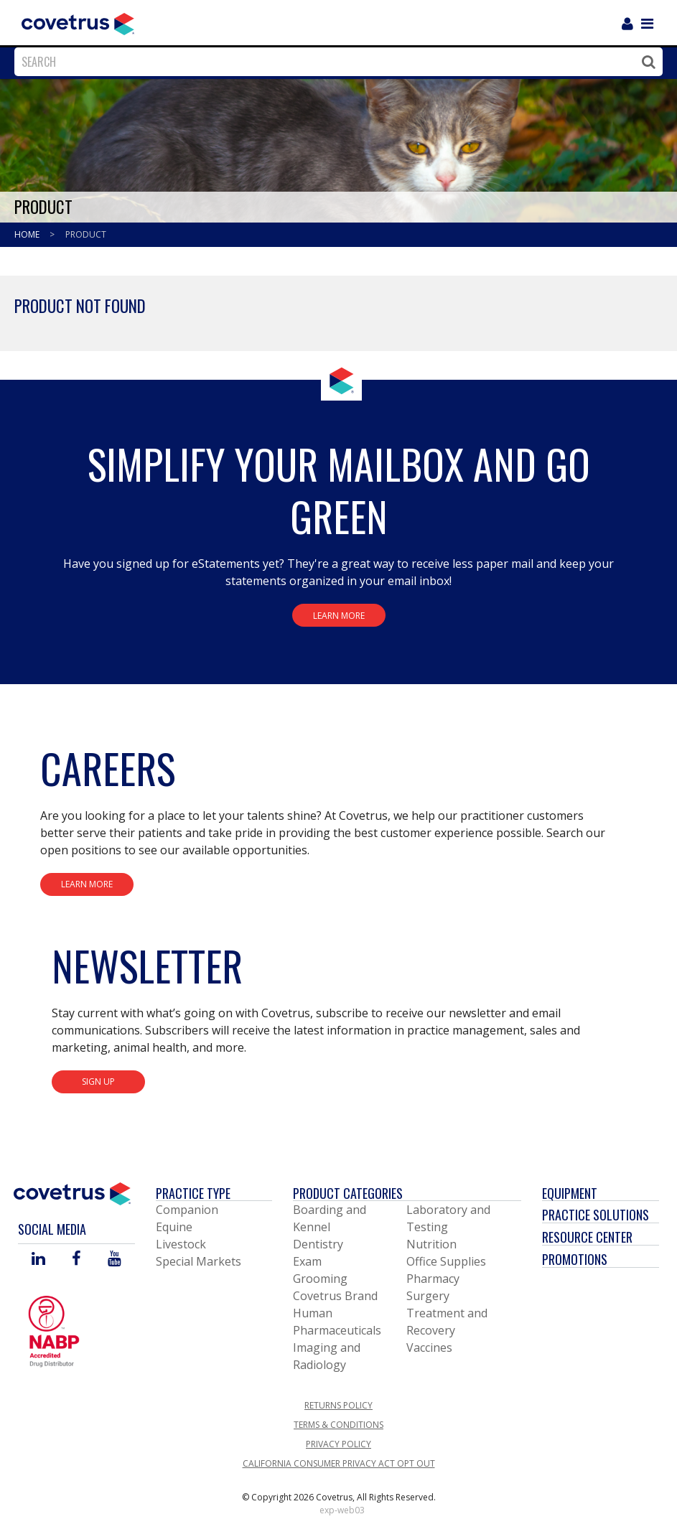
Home (28, 234)
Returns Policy (338, 1405)
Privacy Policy (338, 1444)
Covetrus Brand (335, 1296)
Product (85, 234)
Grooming (320, 1278)
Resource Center (587, 1237)
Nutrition (431, 1244)
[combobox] (334, 61)
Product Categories (348, 1193)
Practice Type (193, 1193)
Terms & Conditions (338, 1425)
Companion (187, 1210)
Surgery (427, 1296)
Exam (307, 1261)
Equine (174, 1227)
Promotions (574, 1259)
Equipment (569, 1193)
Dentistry (318, 1244)
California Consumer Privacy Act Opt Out (339, 1463)
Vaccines (429, 1347)
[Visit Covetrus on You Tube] (114, 1259)
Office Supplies (446, 1261)
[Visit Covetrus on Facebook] (76, 1259)
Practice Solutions (595, 1214)
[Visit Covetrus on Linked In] (38, 1259)
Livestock (181, 1244)
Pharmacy (432, 1278)
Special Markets (198, 1261)
